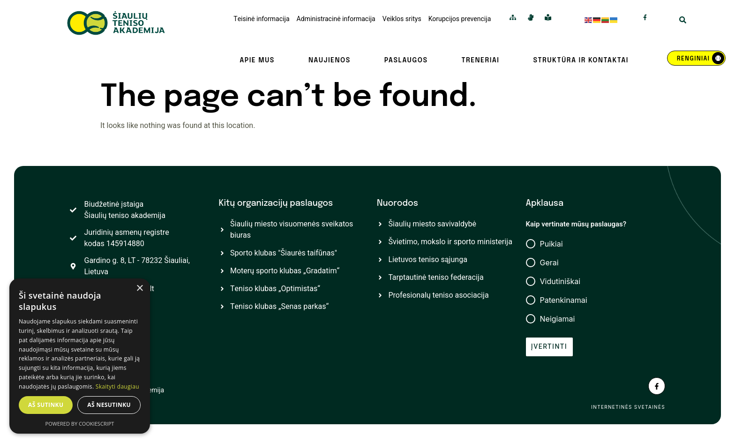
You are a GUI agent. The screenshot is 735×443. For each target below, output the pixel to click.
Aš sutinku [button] (45, 405)
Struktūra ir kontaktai (580, 60)
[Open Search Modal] (683, 21)
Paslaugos (406, 60)
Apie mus (257, 60)
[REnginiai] (696, 58)
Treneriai (480, 60)
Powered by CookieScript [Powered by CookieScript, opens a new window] (79, 423)
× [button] (139, 288)
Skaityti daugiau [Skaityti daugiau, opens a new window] (117, 386)
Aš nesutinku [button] (109, 405)
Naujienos (329, 60)
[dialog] (79, 356)
